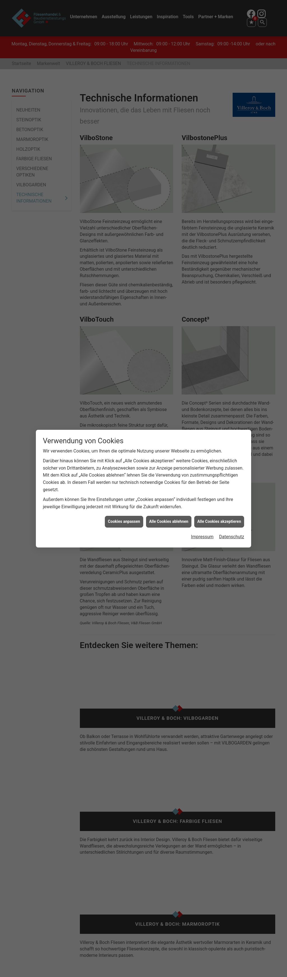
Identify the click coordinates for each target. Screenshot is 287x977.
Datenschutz (231, 536)
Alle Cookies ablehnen (168, 521)
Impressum (202, 536)
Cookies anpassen (124, 521)
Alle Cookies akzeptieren (219, 521)
